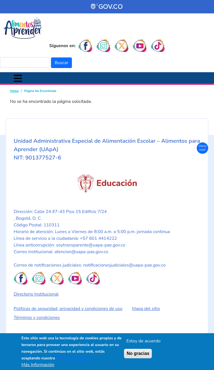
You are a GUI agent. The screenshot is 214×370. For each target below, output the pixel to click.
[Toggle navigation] (18, 77)
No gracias (138, 353)
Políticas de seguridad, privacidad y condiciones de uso (68, 309)
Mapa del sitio (146, 309)
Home (14, 91)
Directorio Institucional (36, 294)
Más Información (37, 365)
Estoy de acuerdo (143, 341)
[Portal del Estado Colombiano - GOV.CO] (107, 7)
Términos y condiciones (37, 318)
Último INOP (202, 147)
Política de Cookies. (73, 358)
